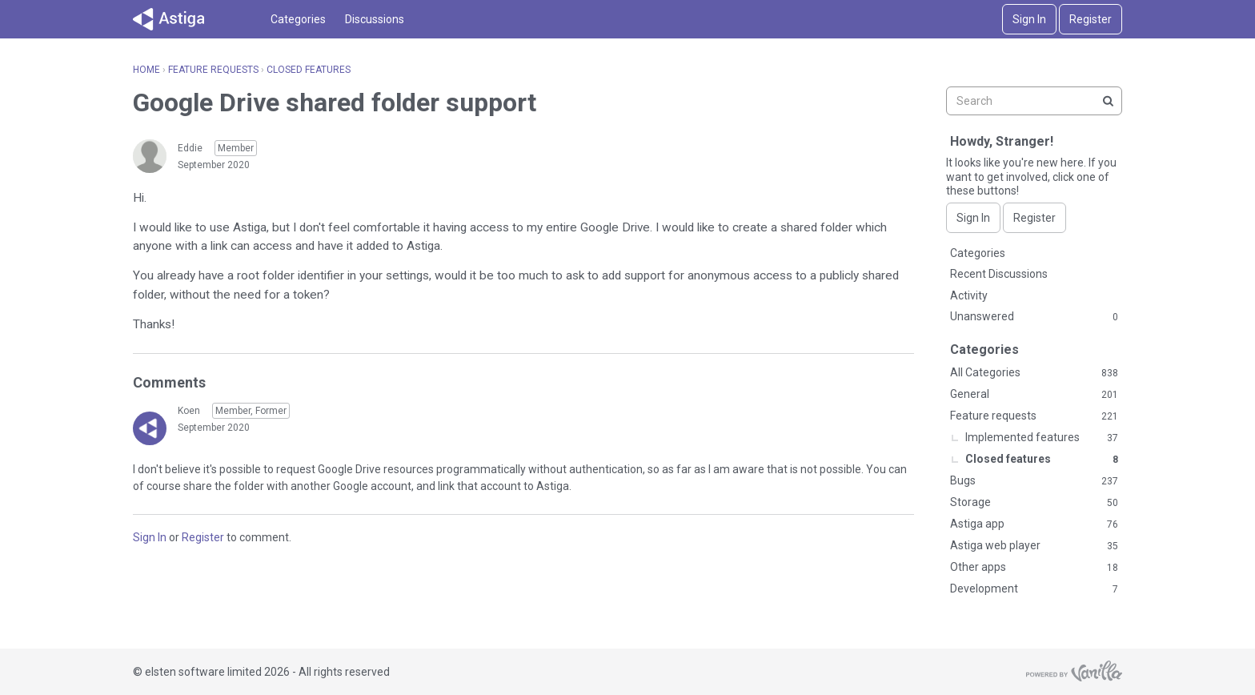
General (1034, 395)
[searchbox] (1034, 100)
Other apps (1034, 567)
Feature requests (1034, 416)
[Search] (1107, 100)
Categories (298, 19)
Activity (969, 295)
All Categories (1034, 373)
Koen (189, 410)
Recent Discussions (999, 273)
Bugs (1034, 481)
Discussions (374, 19)
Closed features (1041, 459)
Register (1090, 19)
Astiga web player (1034, 546)
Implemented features (1041, 438)
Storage (1034, 503)
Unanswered (1034, 317)
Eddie (190, 148)
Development (1034, 589)
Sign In (1029, 19)
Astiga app (1034, 524)
